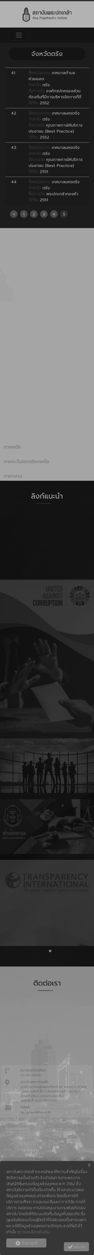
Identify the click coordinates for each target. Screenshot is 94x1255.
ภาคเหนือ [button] (12, 477)
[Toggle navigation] (19, 35)
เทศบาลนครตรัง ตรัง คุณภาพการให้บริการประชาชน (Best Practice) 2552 (55, 125)
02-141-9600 (30, 1105)
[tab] (47, 477)
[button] (44, 950)
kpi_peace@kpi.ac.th (35, 1142)
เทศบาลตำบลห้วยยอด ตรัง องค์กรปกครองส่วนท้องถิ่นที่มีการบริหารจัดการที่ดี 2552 (55, 88)
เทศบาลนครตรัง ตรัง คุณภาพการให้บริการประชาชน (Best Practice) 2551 (55, 160)
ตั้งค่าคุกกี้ (26, 1243)
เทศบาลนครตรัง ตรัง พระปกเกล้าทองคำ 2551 (54, 191)
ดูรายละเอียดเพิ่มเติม (33, 1232)
